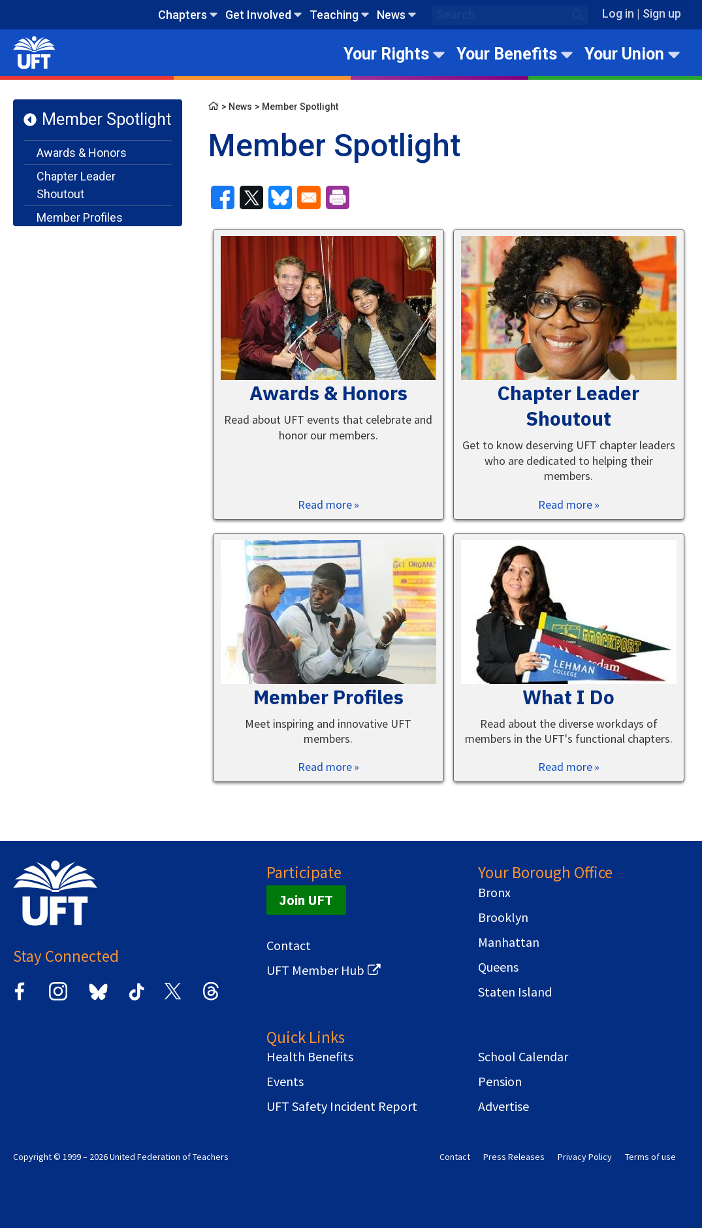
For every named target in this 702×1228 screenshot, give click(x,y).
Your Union (624, 53)
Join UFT (306, 900)
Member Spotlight (106, 119)
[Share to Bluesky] (280, 197)
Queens (498, 967)
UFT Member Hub (315, 970)
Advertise (503, 1106)
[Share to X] (251, 197)
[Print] (337, 197)
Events (285, 1081)
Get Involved (258, 15)
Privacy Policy (585, 1157)
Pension (500, 1081)
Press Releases (514, 1157)
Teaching (334, 15)
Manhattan (508, 942)
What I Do (61, 241)
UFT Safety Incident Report (341, 1106)
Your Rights (386, 53)
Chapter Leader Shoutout (76, 185)
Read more (325, 504)
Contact (288, 945)
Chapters (182, 15)
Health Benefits (309, 1056)
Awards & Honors (82, 153)
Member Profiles (80, 217)
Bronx (494, 892)
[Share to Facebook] (222, 197)
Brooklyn (503, 917)
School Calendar (523, 1056)
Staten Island (515, 992)
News (391, 15)
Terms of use (650, 1157)
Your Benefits (506, 53)
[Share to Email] (309, 197)
